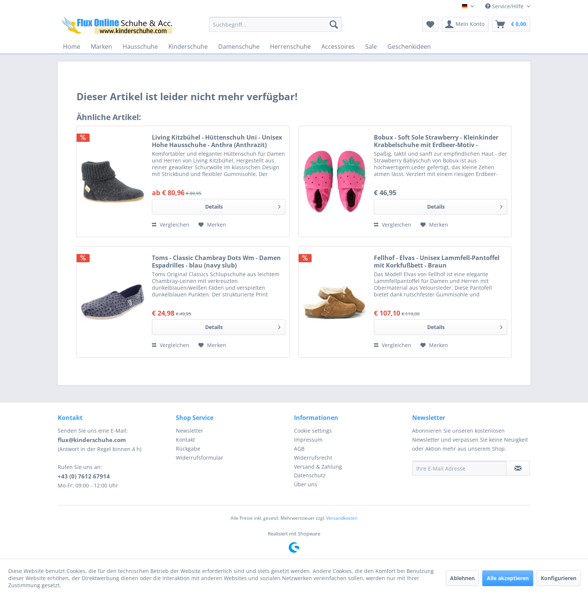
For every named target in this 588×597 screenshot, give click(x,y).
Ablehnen (462, 578)
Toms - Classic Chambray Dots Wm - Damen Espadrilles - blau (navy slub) (216, 261)
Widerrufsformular (199, 457)
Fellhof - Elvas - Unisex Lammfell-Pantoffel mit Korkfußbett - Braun (437, 261)
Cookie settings (313, 430)
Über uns (305, 484)
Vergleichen (170, 224)
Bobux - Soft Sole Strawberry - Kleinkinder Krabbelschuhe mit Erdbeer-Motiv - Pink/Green (436, 141)
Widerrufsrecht (313, 457)
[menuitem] (275, 24)
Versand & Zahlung (318, 466)
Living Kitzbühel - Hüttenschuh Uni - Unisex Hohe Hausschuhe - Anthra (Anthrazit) (217, 141)
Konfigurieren (558, 578)
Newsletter (189, 430)
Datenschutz (310, 475)
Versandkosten (341, 518)
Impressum (308, 439)
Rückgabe (188, 448)
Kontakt (185, 439)
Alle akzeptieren (508, 578)
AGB (299, 448)
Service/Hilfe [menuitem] (505, 6)
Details (242, 205)
